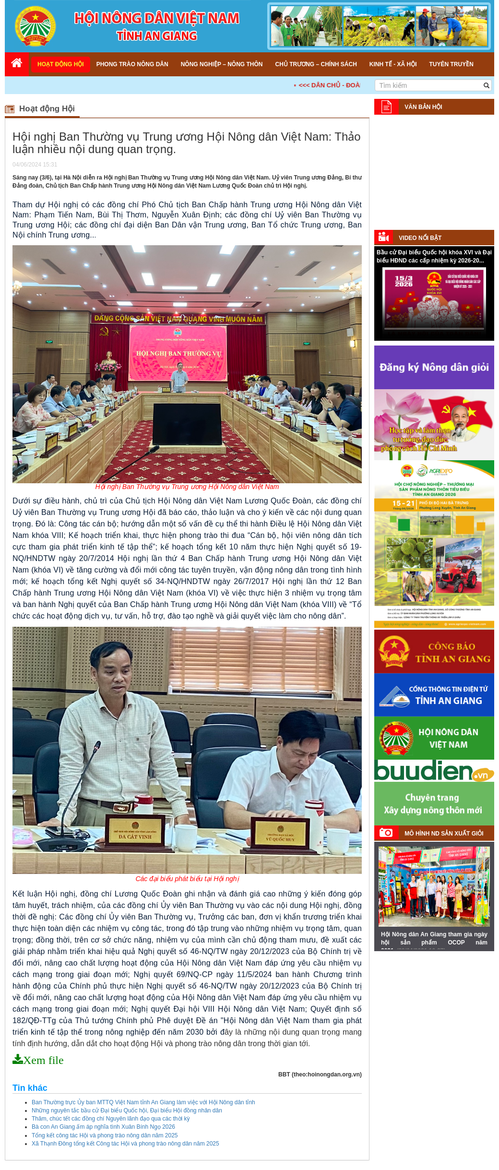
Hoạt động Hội (60, 64)
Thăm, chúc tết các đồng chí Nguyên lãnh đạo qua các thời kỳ (111, 1118)
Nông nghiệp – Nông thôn (222, 64)
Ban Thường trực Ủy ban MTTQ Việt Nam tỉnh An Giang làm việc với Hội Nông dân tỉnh (143, 1102)
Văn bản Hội (423, 107)
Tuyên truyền (451, 64)
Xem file (43, 1060)
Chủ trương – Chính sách (315, 64)
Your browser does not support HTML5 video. (434, 303)
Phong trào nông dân (132, 64)
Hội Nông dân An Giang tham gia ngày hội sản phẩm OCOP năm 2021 (434, 942)
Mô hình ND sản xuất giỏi (443, 833)
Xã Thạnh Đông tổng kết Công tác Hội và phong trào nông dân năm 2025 (125, 1143)
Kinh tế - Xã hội (393, 64)
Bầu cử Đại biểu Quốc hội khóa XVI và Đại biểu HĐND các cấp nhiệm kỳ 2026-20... (434, 256)
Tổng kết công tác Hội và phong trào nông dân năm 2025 (105, 1135)
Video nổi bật (420, 238)
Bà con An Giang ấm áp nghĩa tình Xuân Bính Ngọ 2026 (103, 1126)
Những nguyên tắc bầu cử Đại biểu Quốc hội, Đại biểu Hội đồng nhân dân (127, 1110)
